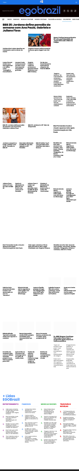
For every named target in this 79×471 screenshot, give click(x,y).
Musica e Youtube (27, 19)
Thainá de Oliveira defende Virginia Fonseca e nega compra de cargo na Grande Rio (33, 357)
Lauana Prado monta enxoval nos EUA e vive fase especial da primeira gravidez (20, 75)
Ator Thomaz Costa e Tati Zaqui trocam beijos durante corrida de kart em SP (31, 424)
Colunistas (67, 19)
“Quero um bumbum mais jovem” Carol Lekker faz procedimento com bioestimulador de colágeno (58, 350)
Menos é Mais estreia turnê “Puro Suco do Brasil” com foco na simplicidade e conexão (58, 101)
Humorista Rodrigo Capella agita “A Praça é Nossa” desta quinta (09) (69, 425)
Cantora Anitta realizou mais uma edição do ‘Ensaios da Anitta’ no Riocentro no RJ (31, 418)
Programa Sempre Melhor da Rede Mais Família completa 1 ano (69, 419)
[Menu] (3, 19)
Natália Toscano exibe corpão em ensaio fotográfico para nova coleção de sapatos (12, 425)
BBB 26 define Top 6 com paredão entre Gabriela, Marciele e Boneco (42, 145)
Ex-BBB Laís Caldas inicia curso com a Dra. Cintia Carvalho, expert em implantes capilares (31, 431)
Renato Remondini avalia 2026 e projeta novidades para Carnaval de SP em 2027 (26, 336)
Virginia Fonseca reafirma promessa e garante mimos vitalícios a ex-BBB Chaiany (33, 75)
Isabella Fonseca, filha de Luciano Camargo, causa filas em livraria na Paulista (54, 291)
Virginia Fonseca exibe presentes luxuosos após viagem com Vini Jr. (39, 58)
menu (4, 2)
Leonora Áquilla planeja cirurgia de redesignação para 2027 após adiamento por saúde (71, 195)
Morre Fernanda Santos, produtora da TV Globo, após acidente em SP (43, 336)
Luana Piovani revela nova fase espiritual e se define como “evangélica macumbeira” (7, 75)
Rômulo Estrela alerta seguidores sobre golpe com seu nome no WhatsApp (71, 146)
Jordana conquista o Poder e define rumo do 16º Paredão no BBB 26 (10, 145)
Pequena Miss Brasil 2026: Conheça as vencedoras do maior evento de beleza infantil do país (71, 363)
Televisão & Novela (54, 19)
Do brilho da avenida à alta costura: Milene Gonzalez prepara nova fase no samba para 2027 (8, 356)
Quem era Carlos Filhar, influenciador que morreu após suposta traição (70, 291)
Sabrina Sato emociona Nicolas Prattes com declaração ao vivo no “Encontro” (9, 291)
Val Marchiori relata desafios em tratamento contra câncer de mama (14, 58)
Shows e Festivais (41, 19)
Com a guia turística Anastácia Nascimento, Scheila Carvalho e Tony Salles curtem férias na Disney (31, 439)
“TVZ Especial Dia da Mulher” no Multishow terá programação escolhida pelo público (69, 413)
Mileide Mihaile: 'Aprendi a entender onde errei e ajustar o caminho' (10, 336)
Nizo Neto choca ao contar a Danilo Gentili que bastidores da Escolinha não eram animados (69, 438)
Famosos (16, 19)
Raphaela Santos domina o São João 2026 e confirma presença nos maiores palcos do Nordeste (71, 101)
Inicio (9, 19)
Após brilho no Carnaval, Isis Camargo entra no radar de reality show (20, 355)
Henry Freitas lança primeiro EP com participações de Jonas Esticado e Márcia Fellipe (65, 40)
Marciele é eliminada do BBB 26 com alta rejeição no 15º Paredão (26, 145)
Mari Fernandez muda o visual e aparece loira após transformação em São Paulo (64, 129)
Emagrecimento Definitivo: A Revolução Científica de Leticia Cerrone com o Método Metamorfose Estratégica (70, 350)
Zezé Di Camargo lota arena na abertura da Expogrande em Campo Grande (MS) (50, 418)
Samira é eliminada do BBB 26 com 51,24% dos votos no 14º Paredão (19, 187)
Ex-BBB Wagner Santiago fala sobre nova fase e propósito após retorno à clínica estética (63, 339)
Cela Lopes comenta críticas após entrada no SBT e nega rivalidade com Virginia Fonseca (39, 246)
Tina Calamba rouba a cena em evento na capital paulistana (12, 437)
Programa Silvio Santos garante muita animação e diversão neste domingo (69, 431)
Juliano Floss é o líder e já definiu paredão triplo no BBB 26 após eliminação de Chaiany (33, 188)
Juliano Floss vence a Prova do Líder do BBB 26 (8, 186)
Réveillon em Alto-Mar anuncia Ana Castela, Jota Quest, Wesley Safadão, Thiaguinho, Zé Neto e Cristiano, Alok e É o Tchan (58, 150)
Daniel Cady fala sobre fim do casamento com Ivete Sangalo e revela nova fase (70, 78)
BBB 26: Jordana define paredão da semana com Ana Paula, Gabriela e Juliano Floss (26, 32)
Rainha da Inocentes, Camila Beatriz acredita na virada (45, 355)
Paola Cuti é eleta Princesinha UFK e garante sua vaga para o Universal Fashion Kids (58, 362)
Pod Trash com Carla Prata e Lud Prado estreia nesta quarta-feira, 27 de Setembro (12, 431)
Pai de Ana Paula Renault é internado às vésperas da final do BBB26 (45, 74)
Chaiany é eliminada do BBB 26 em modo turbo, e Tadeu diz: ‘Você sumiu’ (45, 187)
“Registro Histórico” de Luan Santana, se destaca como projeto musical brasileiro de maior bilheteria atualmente (58, 80)
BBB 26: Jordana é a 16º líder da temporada (38, 125)
